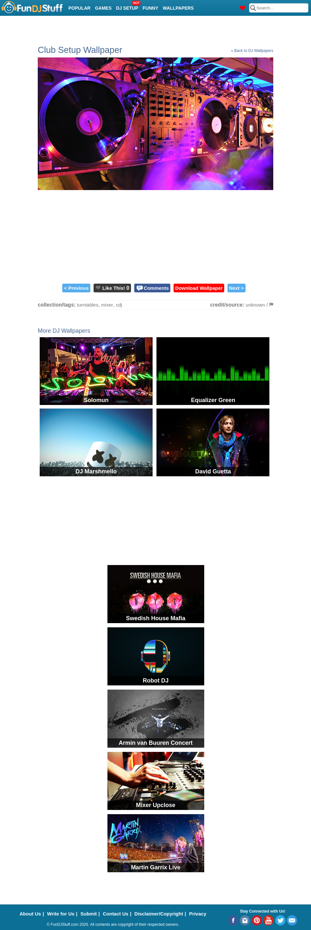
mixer (107, 305)
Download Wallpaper (199, 288)
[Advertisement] (155, 235)
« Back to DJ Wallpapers (252, 50)
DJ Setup (128, 6)
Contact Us (115, 913)
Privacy (197, 913)
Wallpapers (178, 8)
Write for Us (61, 913)
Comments (156, 288)
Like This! (113, 288)
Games (103, 8)
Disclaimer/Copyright (159, 913)
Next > (236, 288)
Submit (88, 913)
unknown (255, 305)
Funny (150, 8)
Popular (79, 8)
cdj (119, 305)
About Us (30, 913)
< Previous (76, 288)
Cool (74, 24)
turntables (87, 305)
